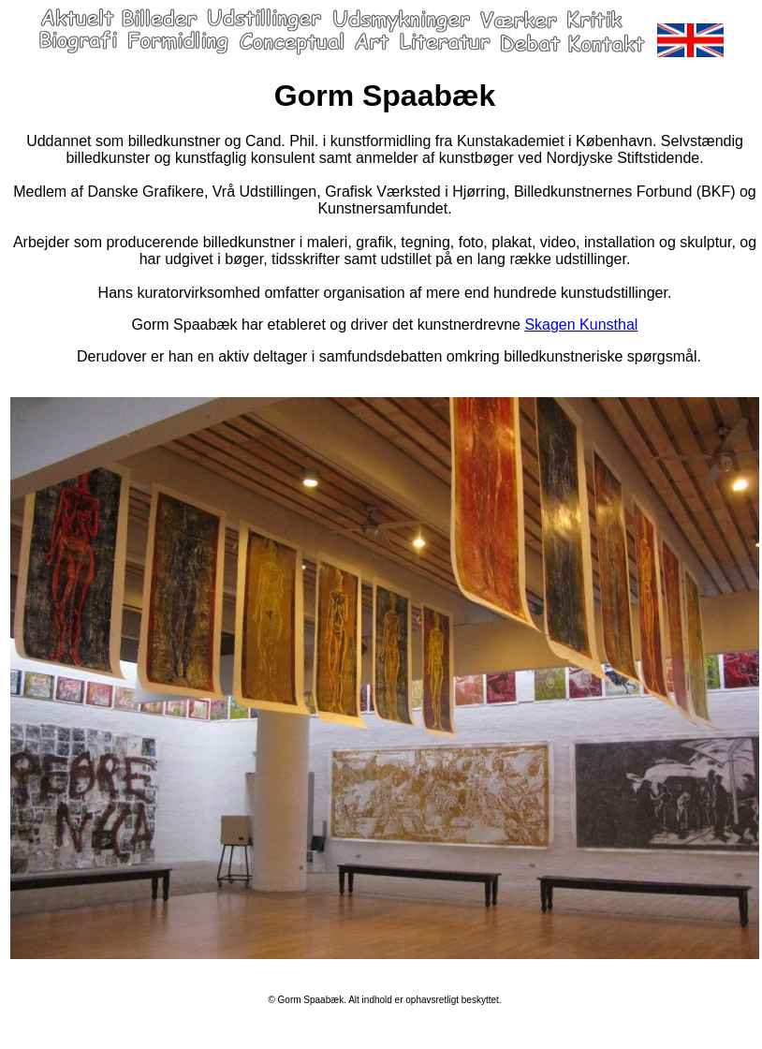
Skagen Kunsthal (580, 324)
